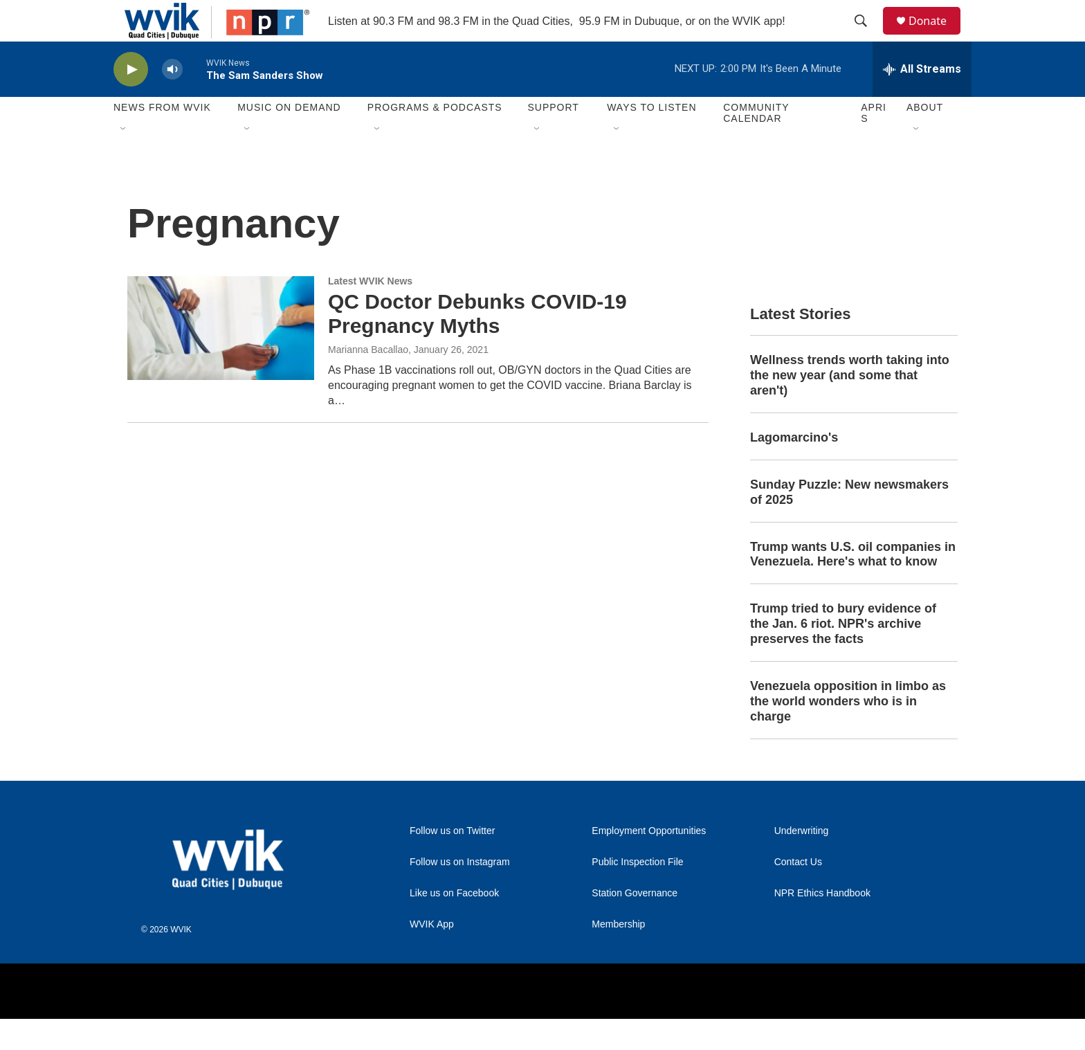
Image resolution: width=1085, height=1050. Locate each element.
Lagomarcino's (794, 469)
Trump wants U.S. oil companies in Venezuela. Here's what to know (853, 585)
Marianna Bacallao (368, 380)
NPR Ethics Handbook (822, 924)
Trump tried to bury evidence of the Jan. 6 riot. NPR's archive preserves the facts (843, 655)
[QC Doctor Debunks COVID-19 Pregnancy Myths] (220, 359)
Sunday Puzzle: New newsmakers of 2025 (849, 523)
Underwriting (801, 862)
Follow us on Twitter (452, 862)
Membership (618, 955)
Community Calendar (756, 144)
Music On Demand (289, 138)
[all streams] (922, 100)
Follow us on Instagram (460, 893)
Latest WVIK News (370, 312)
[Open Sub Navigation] (123, 160)
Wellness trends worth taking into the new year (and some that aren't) (849, 406)
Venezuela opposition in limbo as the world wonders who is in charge (848, 732)
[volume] (172, 100)
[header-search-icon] (867, 36)
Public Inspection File (637, 893)
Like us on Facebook (454, 924)
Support (552, 138)
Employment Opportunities (649, 862)
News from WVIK (162, 138)
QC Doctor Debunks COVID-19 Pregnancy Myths (477, 344)
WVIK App (432, 955)
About (924, 138)
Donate (936, 36)
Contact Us (798, 893)
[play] (131, 101)
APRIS (873, 144)
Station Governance (634, 924)
